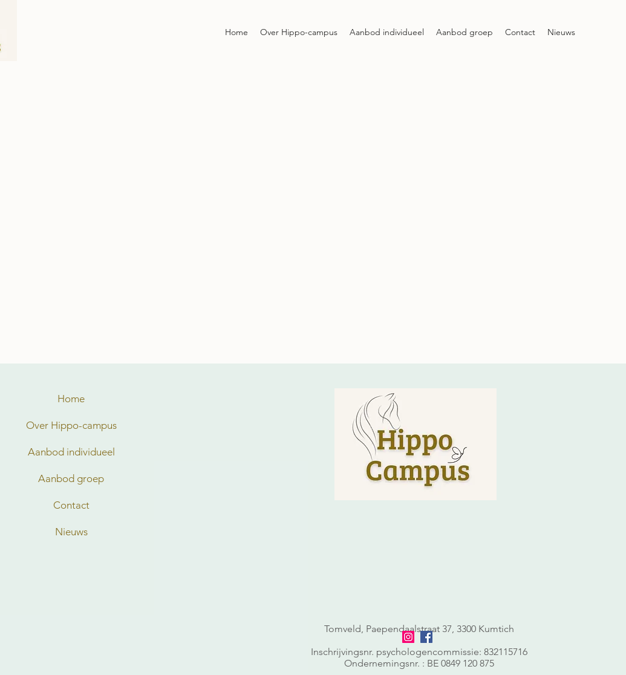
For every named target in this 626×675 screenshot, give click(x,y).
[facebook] (426, 637)
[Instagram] (408, 637)
